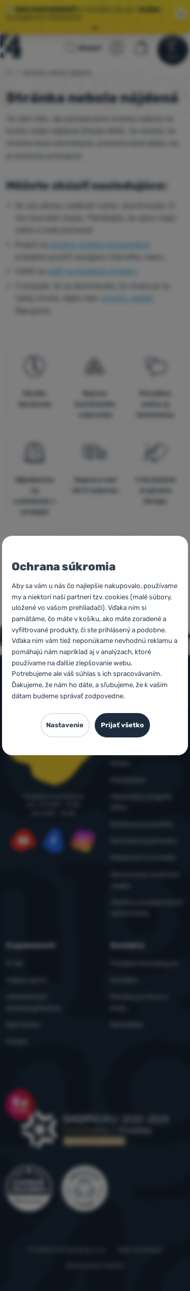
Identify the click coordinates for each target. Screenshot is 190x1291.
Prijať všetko (122, 725)
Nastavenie (65, 725)
